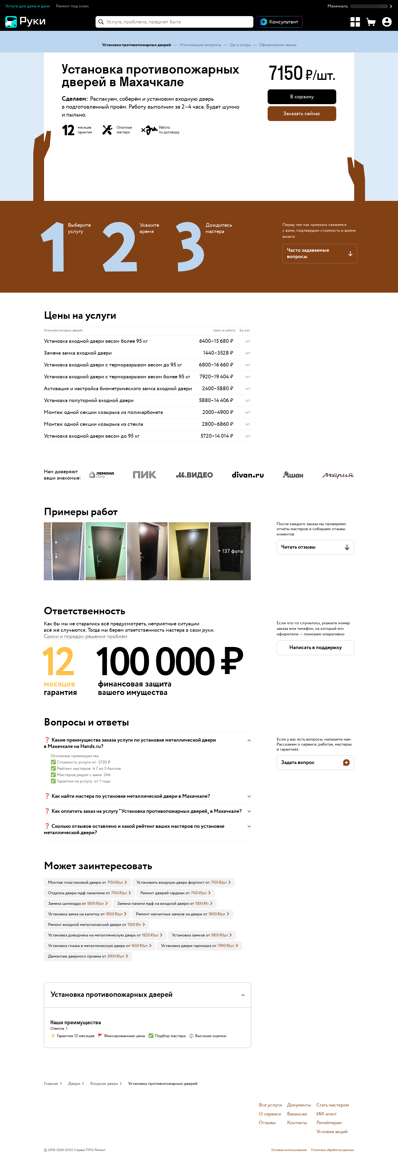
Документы (299, 1105)
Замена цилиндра (64, 904)
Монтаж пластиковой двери (74, 882)
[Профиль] (387, 22)
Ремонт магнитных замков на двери (169, 914)
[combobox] (174, 22)
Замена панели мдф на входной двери (153, 904)
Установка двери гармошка (186, 946)
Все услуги (270, 1105)
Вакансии (297, 1114)
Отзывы (267, 1123)
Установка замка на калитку (74, 914)
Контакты (297, 1123)
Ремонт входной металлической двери (84, 925)
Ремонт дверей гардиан (162, 893)
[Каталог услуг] (355, 22)
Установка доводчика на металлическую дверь (92, 935)
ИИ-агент (326, 1114)
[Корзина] (371, 22)
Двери (74, 1084)
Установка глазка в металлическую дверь (86, 946)
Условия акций (332, 1132)
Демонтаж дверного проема (74, 956)
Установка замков (188, 935)
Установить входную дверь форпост (170, 882)
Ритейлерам (329, 1123)
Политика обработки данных (332, 1150)
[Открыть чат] (279, 22)
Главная (51, 1084)
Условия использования (289, 1150)
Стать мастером (332, 1105)
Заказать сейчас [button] (301, 113)
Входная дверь (104, 1084)
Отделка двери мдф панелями (76, 893)
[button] (360, 6)
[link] (87, 882)
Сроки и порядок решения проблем (85, 636)
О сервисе (270, 1114)
